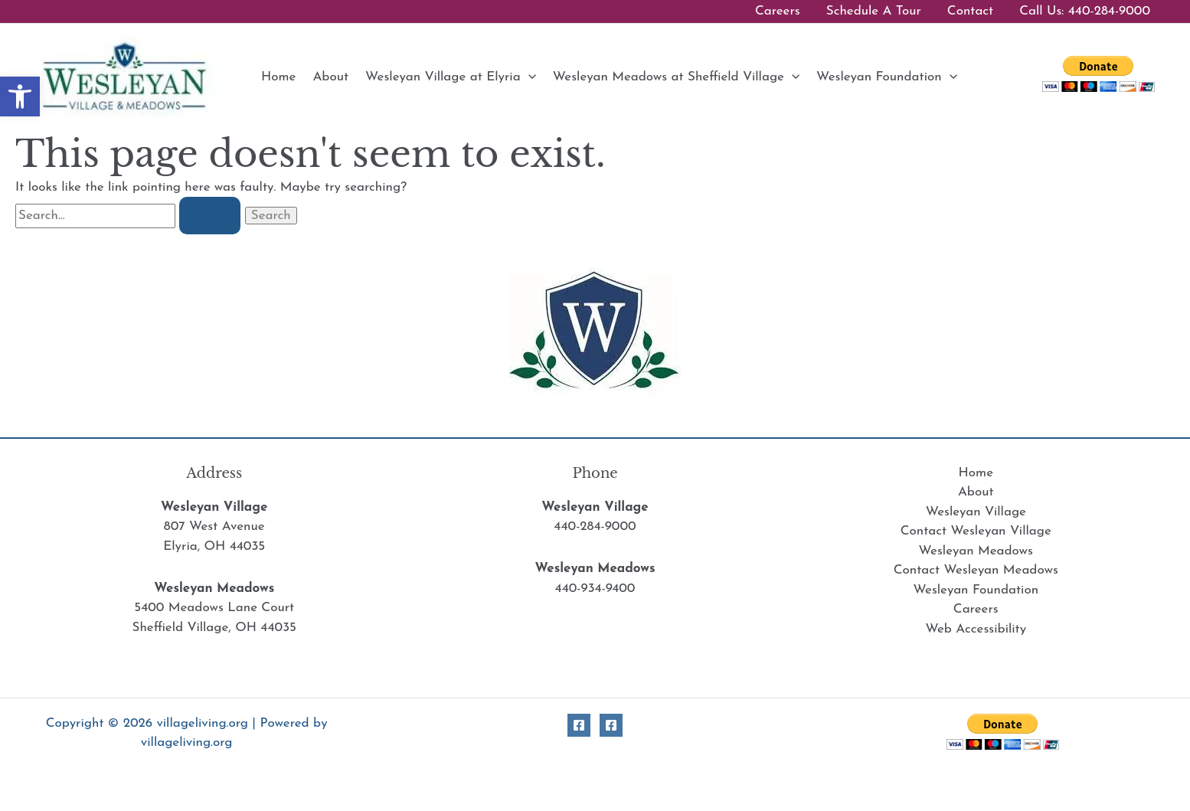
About (330, 76)
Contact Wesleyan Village (976, 531)
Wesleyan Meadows (976, 551)
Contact (970, 11)
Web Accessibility (975, 629)
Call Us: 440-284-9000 (1084, 11)
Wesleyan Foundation (886, 77)
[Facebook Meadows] (611, 725)
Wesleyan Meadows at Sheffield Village (676, 77)
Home (278, 76)
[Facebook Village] (578, 725)
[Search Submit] (209, 215)
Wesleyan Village (976, 511)
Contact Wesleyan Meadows (976, 570)
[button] (528, 77)
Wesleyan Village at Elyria (450, 77)
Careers (777, 11)
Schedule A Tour (873, 11)
